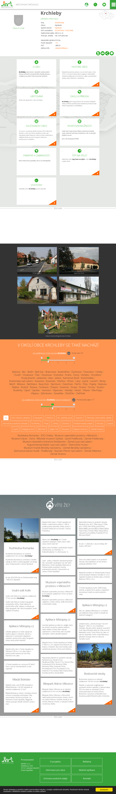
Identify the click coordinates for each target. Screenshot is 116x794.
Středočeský (59, 22)
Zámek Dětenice (92, 450)
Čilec (37, 374)
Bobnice (16, 371)
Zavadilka (58, 393)
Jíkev (50, 377)
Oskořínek (67, 384)
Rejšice (15, 387)
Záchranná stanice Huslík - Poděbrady (33, 450)
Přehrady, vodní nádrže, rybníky (99, 418)
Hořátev (85, 374)
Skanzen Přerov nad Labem (68, 450)
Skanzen (79, 418)
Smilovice (44, 387)
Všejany (35, 393)
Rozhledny (35, 423)
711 (56, 43)
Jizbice (58, 377)
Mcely (102, 381)
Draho (68, 374)
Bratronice (51, 371)
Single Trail (54, 429)
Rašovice (102, 384)
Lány (78, 381)
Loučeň (94, 381)
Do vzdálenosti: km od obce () (46, 399)
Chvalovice (28, 374)
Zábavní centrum (80, 429)
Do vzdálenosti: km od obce (49, 353)
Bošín (30, 371)
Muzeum (65, 429)
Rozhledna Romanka (28, 435)
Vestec (77, 390)
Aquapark (38, 418)
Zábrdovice (46, 393)
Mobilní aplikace (87, 770)
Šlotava (33, 387)
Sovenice (64, 387)
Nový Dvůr (44, 384)
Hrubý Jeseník (28, 377)
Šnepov (54, 387)
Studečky (17, 390)
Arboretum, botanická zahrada (15, 423)
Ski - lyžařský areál (65, 418)
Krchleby (51, 13)
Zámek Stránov (58, 453)
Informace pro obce (55, 770)
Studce (100, 387)
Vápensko (58, 390)
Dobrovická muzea (78, 444)
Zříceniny (65, 423)
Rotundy (100, 423)
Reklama (87, 761)
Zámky (55, 423)
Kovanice (39, 381)
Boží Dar (39, 371)
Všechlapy (97, 390)
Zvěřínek (80, 393)
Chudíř (17, 374)
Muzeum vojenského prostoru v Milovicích (76, 435)
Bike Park (41, 429)
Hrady (46, 423)
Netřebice (32, 384)
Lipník (85, 381)
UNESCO (49, 418)
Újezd (27, 390)
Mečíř (12, 384)
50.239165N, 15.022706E (64, 30)
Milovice (21, 384)
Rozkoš (24, 387)
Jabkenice (42, 377)
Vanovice (46, 390)
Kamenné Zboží (71, 377)
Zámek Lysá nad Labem (80, 441)
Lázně (15, 429)
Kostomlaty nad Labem (21, 381)
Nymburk (58, 28)
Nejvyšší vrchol (28, 429)
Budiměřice (64, 371)
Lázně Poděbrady (73, 438)
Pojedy (92, 384)
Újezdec (36, 390)
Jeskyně (110, 423)
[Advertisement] (58, 226)
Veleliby (68, 390)
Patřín (78, 384)
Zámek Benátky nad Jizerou (77, 447)
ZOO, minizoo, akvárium (20, 418)
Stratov (82, 387)
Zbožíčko (69, 393)
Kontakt (87, 778)
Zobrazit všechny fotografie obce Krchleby (58, 336)
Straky (74, 387)
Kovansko (50, 381)
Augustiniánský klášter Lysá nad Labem (47, 444)
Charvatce (88, 371)
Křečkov (61, 381)
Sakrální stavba (97, 429)
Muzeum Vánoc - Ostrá (23, 438)
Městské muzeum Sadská (50, 438)
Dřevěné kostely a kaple (82, 423)
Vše (6, 418)
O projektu (55, 761)
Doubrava (47, 374)
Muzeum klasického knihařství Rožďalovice (44, 441)
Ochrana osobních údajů (55, 778)
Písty (85, 384)
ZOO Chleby (47, 435)
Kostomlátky (87, 377)
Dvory (76, 374)
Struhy (91, 387)
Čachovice (76, 371)
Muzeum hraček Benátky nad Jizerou (42, 447)
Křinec (70, 381)
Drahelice (58, 374)
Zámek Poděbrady (93, 438)
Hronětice (96, 374)
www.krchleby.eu (61, 48)
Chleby (98, 371)
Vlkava (86, 390)
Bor (24, 371)
